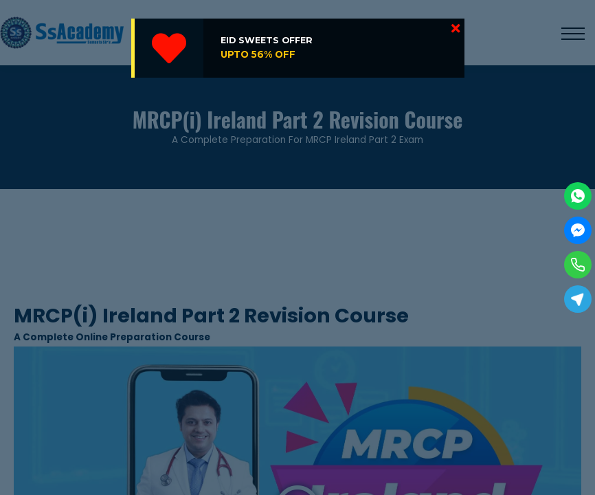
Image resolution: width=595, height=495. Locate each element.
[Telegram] (578, 299)
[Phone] (578, 264)
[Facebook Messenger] (578, 230)
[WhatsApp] (578, 196)
